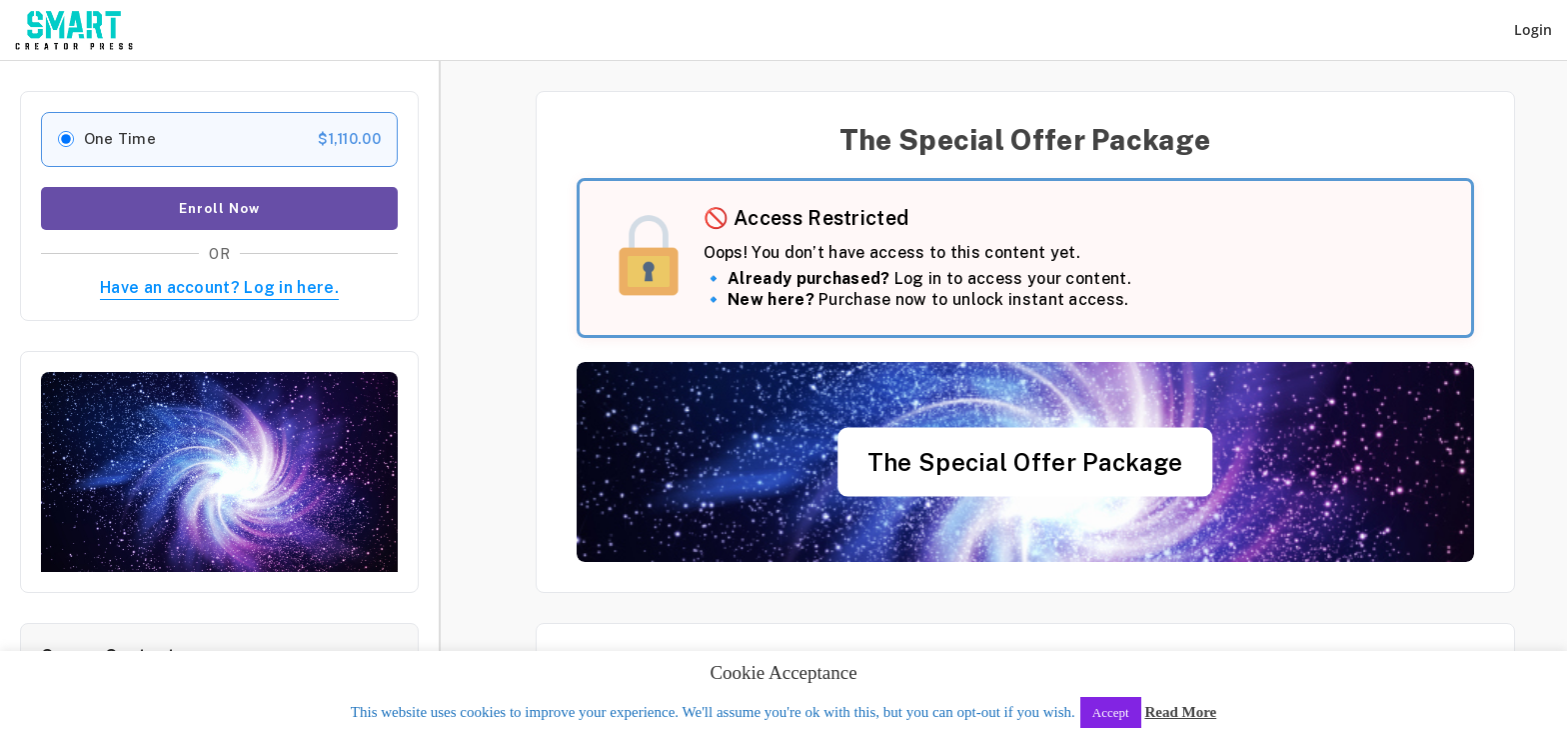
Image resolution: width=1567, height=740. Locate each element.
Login (1533, 29)
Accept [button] (1110, 712)
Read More (1180, 712)
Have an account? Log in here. (219, 287)
